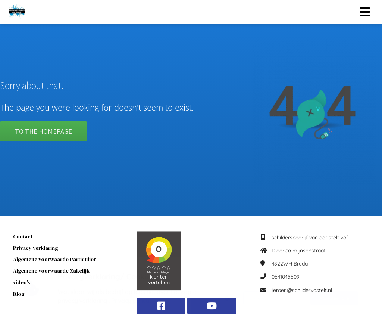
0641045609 (286, 276)
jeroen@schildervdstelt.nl (302, 290)
